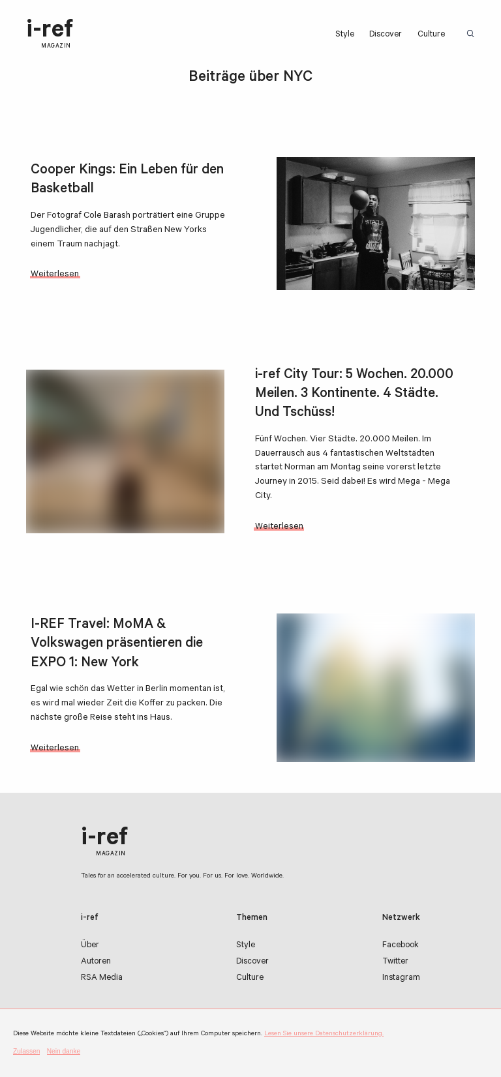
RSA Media (102, 978)
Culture (431, 35)
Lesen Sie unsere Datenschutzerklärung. (324, 1034)
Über (90, 946)
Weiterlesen (55, 275)
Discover (385, 35)
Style (344, 35)
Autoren (96, 962)
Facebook (400, 946)
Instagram (401, 978)
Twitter (395, 962)
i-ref (49, 34)
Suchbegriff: (472, 34)
